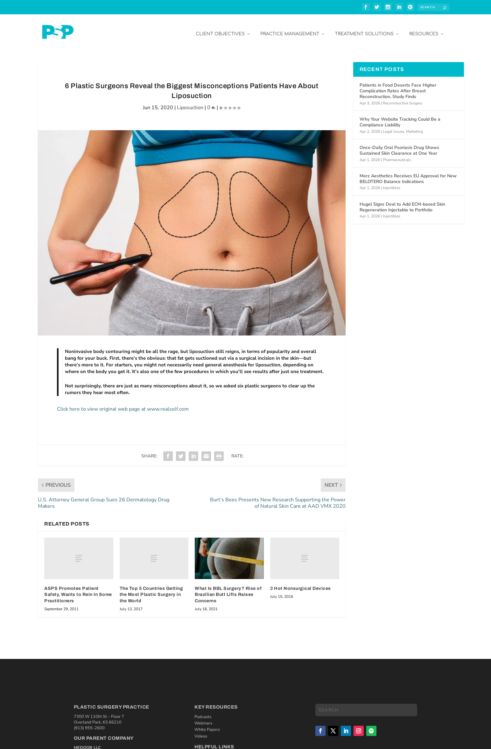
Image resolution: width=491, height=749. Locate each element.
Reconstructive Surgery (402, 98)
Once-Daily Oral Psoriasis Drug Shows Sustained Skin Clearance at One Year (399, 146)
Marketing (414, 126)
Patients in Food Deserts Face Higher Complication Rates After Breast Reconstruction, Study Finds (398, 86)
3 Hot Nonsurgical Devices (300, 583)
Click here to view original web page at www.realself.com (123, 404)
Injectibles (391, 183)
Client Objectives (220, 29)
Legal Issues (393, 126)
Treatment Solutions (364, 29)
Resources (423, 29)
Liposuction (190, 102)
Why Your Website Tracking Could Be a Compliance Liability (400, 117)
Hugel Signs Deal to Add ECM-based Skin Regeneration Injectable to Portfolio (402, 202)
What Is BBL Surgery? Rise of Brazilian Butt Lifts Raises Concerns (228, 589)
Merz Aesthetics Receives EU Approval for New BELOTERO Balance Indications (408, 174)
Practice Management (289, 29)
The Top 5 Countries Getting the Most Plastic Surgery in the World (151, 589)
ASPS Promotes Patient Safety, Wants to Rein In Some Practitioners (78, 589)
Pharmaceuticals (397, 155)
